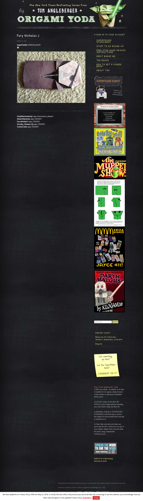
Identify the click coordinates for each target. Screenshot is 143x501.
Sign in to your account (110, 34)
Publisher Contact (102, 332)
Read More (87, 498)
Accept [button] (96, 498)
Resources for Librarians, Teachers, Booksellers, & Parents (109, 338)
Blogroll (98, 344)
